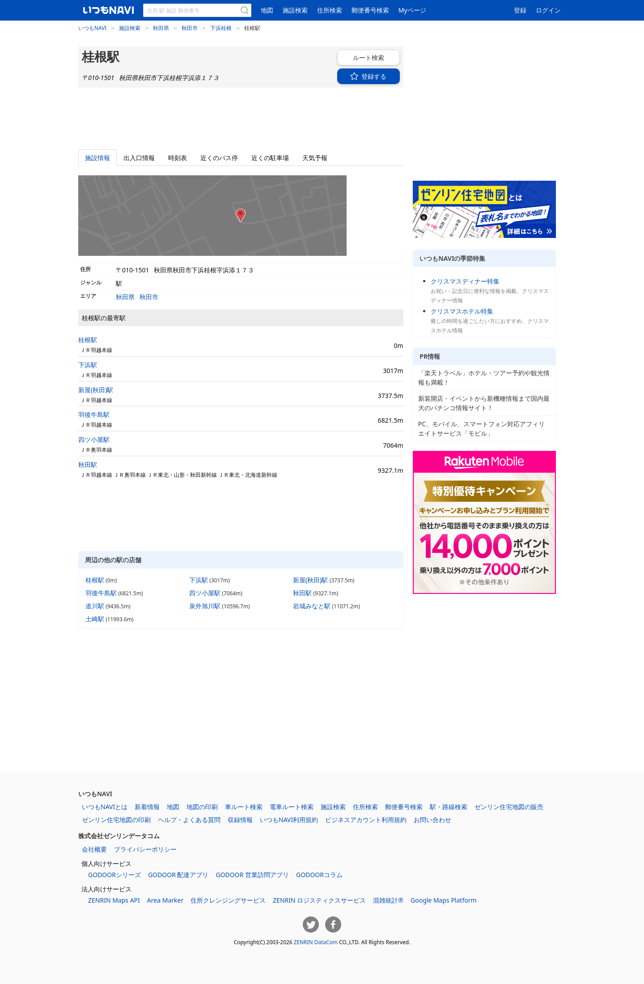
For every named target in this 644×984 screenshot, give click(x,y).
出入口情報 (139, 157)
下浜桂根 (221, 27)
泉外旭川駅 (204, 606)
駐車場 (270, 157)
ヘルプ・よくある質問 (189, 819)
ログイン (548, 10)
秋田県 (161, 27)
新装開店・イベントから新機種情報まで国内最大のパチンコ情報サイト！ (484, 403)
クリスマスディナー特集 (465, 281)
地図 (267, 10)
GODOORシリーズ (114, 874)
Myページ (412, 10)
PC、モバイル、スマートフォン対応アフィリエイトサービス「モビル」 (481, 428)
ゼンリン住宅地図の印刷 (116, 819)
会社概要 (94, 849)
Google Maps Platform (444, 900)
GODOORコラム (319, 874)
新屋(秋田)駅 (95, 390)
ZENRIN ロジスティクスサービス (319, 900)
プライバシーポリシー (145, 849)
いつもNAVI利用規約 (289, 819)
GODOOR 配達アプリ (178, 874)
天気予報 (314, 157)
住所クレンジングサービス (228, 900)
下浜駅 (87, 365)
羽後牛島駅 (94, 414)
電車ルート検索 (292, 806)
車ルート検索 (244, 806)
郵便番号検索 (370, 10)
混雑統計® (388, 900)
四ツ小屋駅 (94, 439)
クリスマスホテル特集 (462, 311)
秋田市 (190, 27)
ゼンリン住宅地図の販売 (509, 806)
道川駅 (94, 606)
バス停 (219, 157)
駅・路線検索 (448, 806)
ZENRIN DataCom (316, 942)
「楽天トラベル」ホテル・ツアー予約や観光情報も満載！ (484, 377)
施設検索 (295, 10)
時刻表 (177, 157)
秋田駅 (87, 464)
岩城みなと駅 (311, 606)
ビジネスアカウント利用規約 (366, 819)
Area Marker (165, 900)
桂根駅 (87, 339)
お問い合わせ (432, 819)
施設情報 (97, 157)
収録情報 (240, 819)
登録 (520, 10)
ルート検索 (357, 57)
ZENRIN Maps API (114, 900)
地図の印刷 (202, 806)
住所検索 (329, 10)
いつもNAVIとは (104, 806)
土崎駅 (94, 619)
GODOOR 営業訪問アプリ (252, 874)
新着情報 (147, 806)
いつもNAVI (92, 27)
